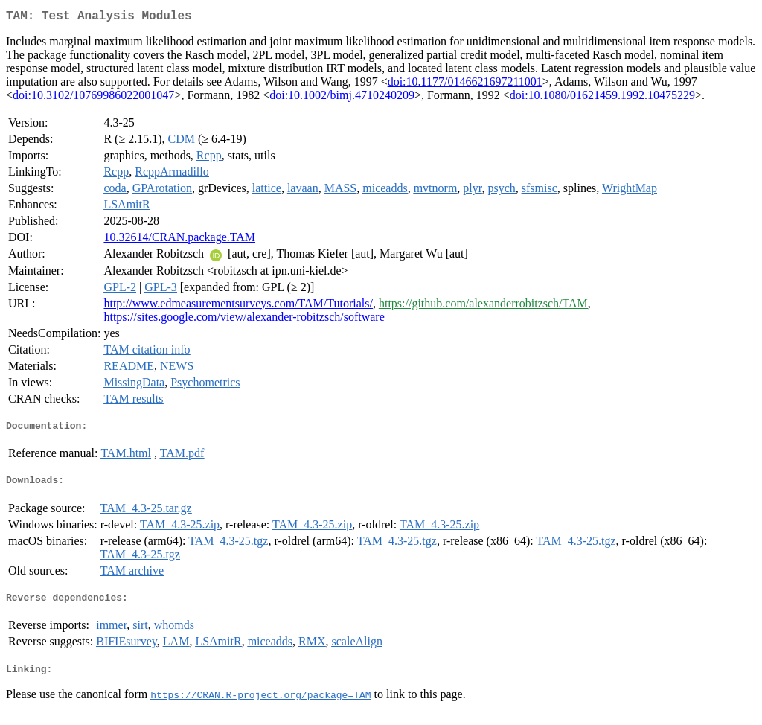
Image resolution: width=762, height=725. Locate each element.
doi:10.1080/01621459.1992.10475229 (602, 98)
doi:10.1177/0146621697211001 (465, 84)
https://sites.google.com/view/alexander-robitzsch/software (243, 319)
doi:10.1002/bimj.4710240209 (341, 98)
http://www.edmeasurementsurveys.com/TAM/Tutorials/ (238, 306)
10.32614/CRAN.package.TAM (179, 240)
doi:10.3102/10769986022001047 (93, 98)
